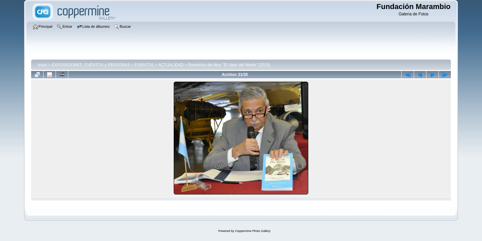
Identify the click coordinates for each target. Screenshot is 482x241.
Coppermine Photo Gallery (252, 231)
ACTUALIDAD (170, 65)
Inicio (42, 65)
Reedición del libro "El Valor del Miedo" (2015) (229, 65)
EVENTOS (144, 65)
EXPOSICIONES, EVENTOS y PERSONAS (91, 65)
